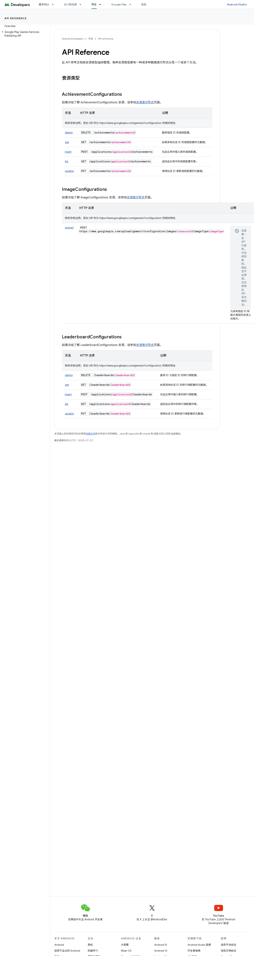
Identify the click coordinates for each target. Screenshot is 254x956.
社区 (144, 4)
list (66, 161)
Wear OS (126, 950)
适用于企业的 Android (67, 950)
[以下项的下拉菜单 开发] (102, 4)
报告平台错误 (228, 944)
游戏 (90, 944)
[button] (24, 34)
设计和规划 (70, 4)
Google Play (119, 4)
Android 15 (160, 944)
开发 (90, 38)
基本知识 (44, 4)
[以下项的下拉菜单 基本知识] (54, 4)
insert (68, 151)
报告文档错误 (228, 950)
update (69, 171)
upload (69, 227)
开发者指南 (193, 950)
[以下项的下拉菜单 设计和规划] (82, 4)
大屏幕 (125, 944)
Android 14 (160, 950)
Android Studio (237, 4)
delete (69, 132)
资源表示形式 (145, 102)
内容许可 (90, 433)
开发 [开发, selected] (94, 4)
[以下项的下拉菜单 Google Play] (132, 4)
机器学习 (93, 950)
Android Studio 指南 (199, 944)
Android (59, 944)
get (67, 142)
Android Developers (72, 38)
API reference (15, 18)
